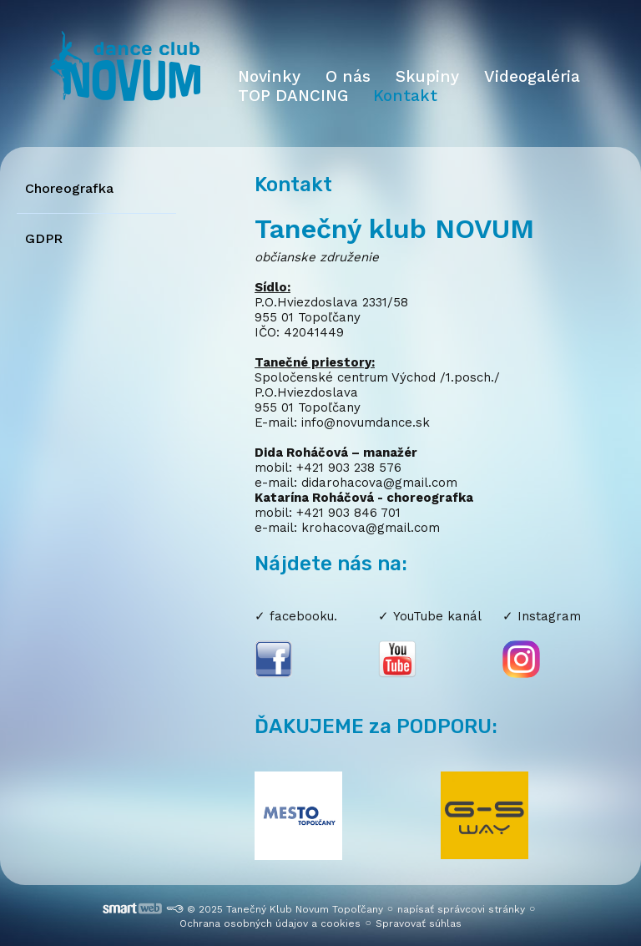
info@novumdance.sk (365, 422)
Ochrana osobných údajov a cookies (270, 923)
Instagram (549, 616)
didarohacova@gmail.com (379, 482)
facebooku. (303, 616)
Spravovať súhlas (419, 923)
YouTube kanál (437, 616)
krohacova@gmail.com (370, 527)
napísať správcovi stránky (461, 909)
